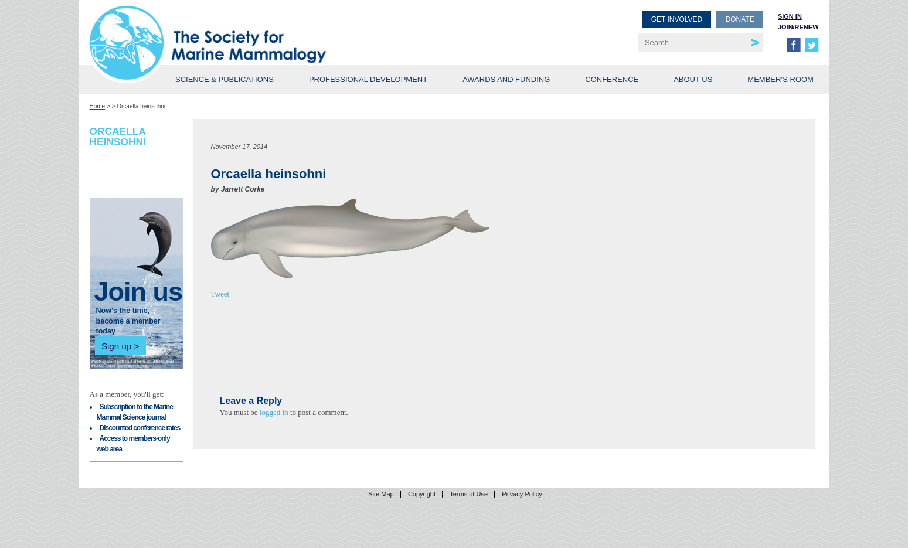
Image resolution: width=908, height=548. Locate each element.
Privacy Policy (522, 494)
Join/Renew (798, 26)
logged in (274, 412)
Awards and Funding (506, 79)
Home (98, 106)
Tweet (220, 294)
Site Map (380, 494)
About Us (693, 79)
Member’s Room (780, 79)
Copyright (422, 494)
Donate (740, 19)
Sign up (116, 346)
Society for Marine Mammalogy (273, 27)
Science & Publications (224, 79)
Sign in (790, 16)
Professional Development (368, 79)
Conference (611, 79)
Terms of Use (469, 494)
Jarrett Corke (243, 189)
